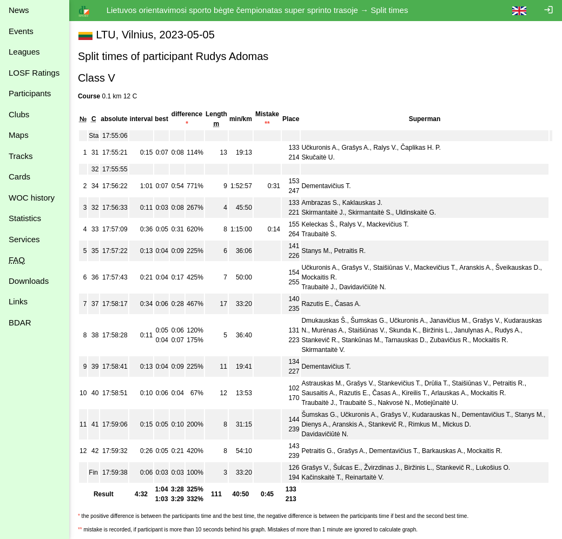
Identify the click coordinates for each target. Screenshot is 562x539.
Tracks (20, 156)
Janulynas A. (472, 330)
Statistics (25, 218)
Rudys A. (508, 330)
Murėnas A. (328, 330)
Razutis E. (316, 304)
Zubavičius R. (450, 340)
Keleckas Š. (318, 224)
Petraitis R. (350, 251)
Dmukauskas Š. (324, 320)
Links (18, 301)
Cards (19, 176)
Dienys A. (315, 424)
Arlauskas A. (449, 393)
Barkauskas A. (443, 451)
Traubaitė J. (318, 287)
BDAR (20, 322)
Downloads (29, 280)
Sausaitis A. (318, 393)
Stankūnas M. (361, 340)
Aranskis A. (475, 267)
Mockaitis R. (318, 277)
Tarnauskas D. (405, 340)
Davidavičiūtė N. (362, 287)
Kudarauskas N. (435, 414)
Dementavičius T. (326, 186)
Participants (30, 93)
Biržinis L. (436, 330)
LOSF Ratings (34, 72)
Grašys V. (356, 267)
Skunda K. (404, 330)
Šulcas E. (347, 467)
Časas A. (348, 304)
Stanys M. (315, 251)
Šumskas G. (368, 320)
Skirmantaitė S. (370, 212)
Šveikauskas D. (517, 267)
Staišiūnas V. (392, 267)
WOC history (32, 197)
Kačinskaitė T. (321, 477)
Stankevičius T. (399, 383)
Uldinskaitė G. (416, 212)
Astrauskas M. (321, 383)
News (19, 10)
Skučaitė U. (317, 157)
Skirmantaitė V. (323, 350)
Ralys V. (385, 147)
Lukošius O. (493, 467)
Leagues (24, 51)
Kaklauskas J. (362, 203)
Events (21, 31)
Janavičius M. (449, 320)
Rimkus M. (423, 424)
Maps (19, 134)
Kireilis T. (415, 393)
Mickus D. (456, 424)
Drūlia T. (436, 383)
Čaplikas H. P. (420, 147)
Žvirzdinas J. (382, 467)
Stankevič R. (319, 340)
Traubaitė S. (318, 234)
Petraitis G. (317, 451)
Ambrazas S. (320, 203)
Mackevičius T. (388, 224)
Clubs (19, 114)
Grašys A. (356, 147)
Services (24, 239)
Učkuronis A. (319, 147)
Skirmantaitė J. (322, 212)
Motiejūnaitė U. (436, 403)
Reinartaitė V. (364, 477)
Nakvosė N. (394, 403)
